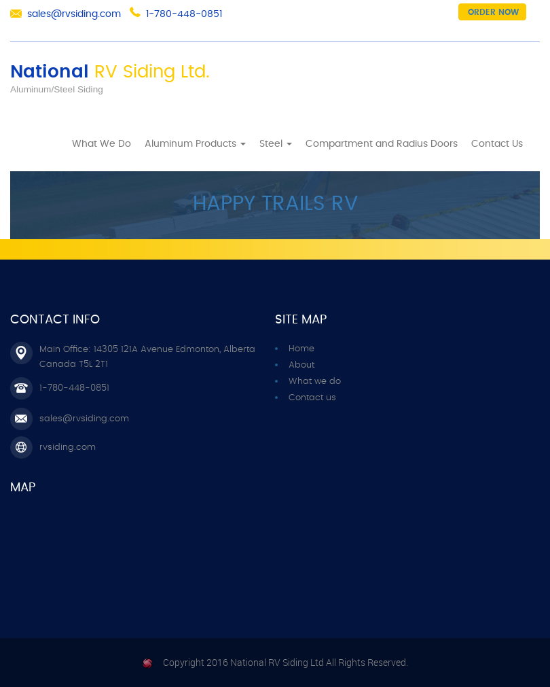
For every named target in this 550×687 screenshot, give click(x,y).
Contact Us (497, 144)
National (110, 72)
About (301, 365)
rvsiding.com (67, 447)
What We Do (101, 144)
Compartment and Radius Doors (382, 144)
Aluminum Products (195, 144)
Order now (493, 12)
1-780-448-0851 (184, 14)
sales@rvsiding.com (74, 14)
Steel (275, 144)
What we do (315, 381)
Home (55, 141)
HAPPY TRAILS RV (275, 204)
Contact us (312, 397)
